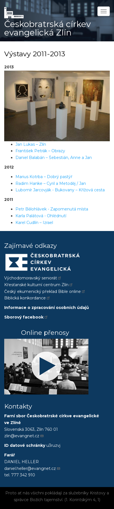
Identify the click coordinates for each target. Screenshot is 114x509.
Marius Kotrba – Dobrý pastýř (43, 176)
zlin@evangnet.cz (24, 435)
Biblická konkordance (27, 298)
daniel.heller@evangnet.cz (32, 468)
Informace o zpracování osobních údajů (46, 307)
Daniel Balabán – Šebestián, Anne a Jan (53, 157)
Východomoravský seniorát (33, 278)
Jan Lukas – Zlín (30, 144)
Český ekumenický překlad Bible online (45, 291)
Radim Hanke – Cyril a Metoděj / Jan (50, 183)
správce (21, 499)
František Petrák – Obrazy (40, 150)
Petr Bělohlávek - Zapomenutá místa (51, 209)
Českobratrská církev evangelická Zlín (47, 28)
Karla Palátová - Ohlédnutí (40, 215)
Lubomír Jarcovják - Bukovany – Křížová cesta (60, 189)
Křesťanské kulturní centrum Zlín (38, 284)
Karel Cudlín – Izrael (34, 222)
